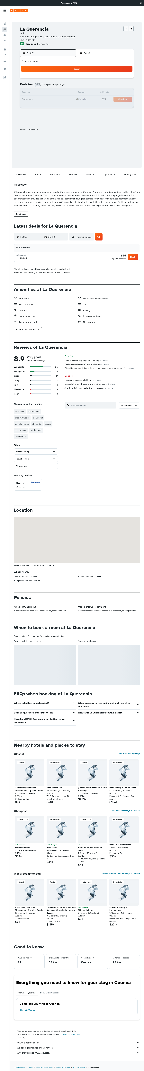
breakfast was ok (22, 415)
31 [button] (54, 101)
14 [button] (34, 88)
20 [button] (26, 95)
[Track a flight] (4, 51)
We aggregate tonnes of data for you (78, 1045)
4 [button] (60, 74)
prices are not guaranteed (70, 1032)
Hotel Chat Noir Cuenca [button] (120, 842)
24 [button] (54, 95)
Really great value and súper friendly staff (87, 362)
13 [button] (27, 88)
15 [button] (40, 88)
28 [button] (33, 101)
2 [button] (47, 74)
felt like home (34, 409)
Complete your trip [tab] (27, 990)
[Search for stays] (4, 25)
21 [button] (34, 95)
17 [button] (54, 88)
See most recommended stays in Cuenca (121, 871)
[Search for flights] (4, 19)
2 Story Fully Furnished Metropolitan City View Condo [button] (29, 786)
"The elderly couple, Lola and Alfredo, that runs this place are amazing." (99, 366)
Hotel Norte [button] (52, 845)
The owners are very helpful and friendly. (86, 358)
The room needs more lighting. (83, 377)
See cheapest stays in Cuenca (126, 808)
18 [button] (61, 88)
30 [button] (47, 101)
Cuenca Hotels (79, 1065)
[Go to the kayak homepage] (19, 10)
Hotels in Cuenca (27, 1007)
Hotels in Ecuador (63, 1065)
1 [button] (40, 74)
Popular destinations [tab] (49, 990)
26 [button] (67, 95)
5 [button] (67, 74)
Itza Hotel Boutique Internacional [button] (118, 906)
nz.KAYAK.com (19, 1065)
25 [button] (60, 95)
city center (37, 421)
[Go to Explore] (4, 45)
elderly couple (36, 428)
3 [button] (54, 74)
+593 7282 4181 (27, 35)
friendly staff (38, 415)
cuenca (48, 421)
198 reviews (42, 39)
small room (19, 409)
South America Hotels (44, 1065)
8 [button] (40, 81)
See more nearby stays (129, 751)
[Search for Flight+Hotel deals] (4, 37)
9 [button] (47, 81)
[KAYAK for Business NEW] (4, 56)
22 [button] (40, 95)
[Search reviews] (92, 403)
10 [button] (54, 81)
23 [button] (47, 95)
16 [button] (47, 88)
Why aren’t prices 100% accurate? (78, 1050)
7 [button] (33, 81)
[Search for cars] (4, 31)
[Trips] (4, 64)
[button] (141, 3)
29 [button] (40, 101)
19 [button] (67, 88)
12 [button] (67, 81)
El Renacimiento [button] (22, 845)
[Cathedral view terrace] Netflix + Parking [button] (92, 786)
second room (20, 428)
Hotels (30, 1065)
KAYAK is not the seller (78, 1040)
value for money (22, 421)
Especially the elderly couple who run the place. (90, 381)
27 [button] (27, 101)
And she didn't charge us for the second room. (89, 385)
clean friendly (21, 434)
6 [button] (27, 81)
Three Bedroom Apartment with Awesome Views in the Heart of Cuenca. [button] (61, 908)
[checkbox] (28, 482)
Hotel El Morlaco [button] (54, 785)
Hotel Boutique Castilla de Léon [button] (90, 846)
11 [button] (60, 81)
